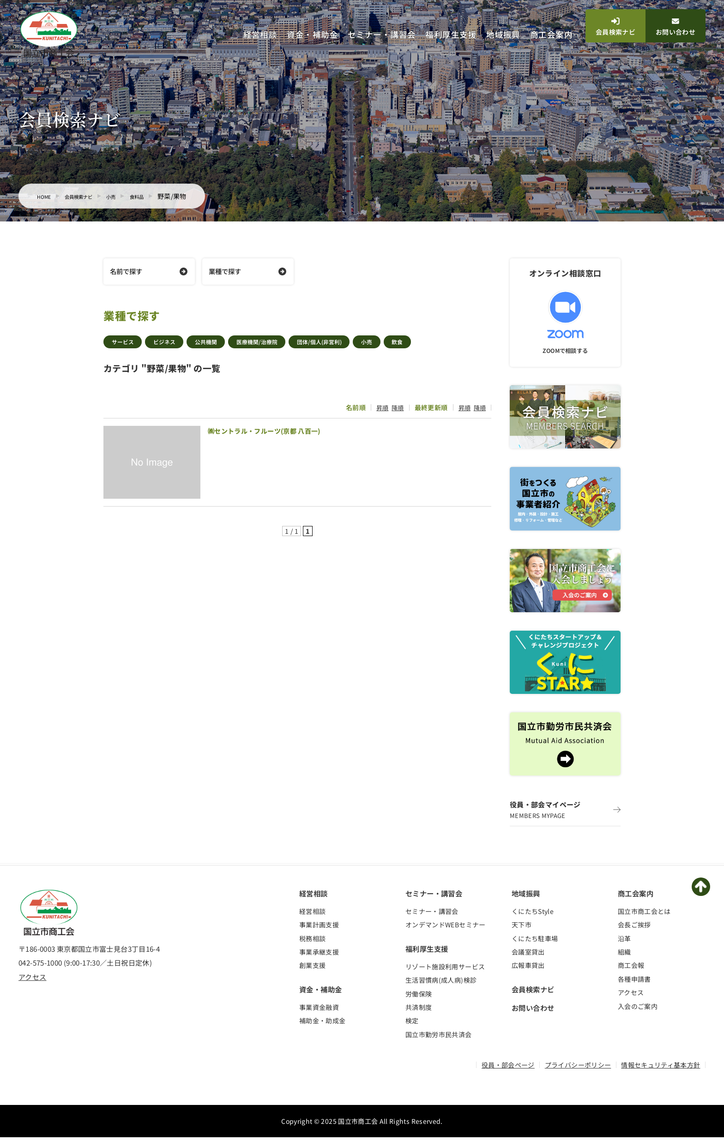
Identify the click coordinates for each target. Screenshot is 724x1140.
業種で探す (227, 272)
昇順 (378, 411)
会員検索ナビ (615, 27)
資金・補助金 (312, 34)
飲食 (451, 344)
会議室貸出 (528, 954)
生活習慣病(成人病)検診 (441, 982)
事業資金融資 (319, 1010)
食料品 (160, 196)
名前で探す (128, 272)
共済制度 (418, 1010)
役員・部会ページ (508, 1067)
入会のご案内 (638, 1008)
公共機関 (224, 344)
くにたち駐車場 (535, 940)
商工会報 (631, 968)
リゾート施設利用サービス (445, 969)
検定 (412, 1023)
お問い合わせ (675, 27)
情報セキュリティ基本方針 (660, 1067)
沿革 (624, 940)
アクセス (32, 979)
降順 (394, 411)
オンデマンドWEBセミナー (445, 927)
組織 (624, 954)
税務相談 (312, 940)
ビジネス (175, 344)
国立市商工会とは (644, 914)
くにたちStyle (533, 914)
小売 (130, 196)
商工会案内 (551, 34)
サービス (126, 344)
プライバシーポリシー (578, 1067)
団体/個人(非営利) (359, 344)
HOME (46, 196)
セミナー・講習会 (382, 34)
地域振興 (503, 34)
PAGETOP (703, 889)
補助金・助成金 (322, 1023)
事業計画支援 (319, 927)
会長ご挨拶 (634, 927)
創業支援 (312, 968)
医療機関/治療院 (284, 344)
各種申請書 (634, 981)
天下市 (521, 927)
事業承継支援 (319, 954)
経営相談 (260, 34)
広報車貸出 (528, 968)
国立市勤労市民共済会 (438, 1036)
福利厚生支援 (451, 34)
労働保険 (418, 996)
